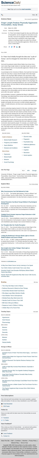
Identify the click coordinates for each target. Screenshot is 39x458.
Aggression (27, 147)
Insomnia (4, 329)
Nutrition (4, 339)
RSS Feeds (6, 406)
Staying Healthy (6, 342)
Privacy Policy (33, 440)
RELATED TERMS (25, 133)
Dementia (4, 332)
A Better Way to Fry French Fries (11, 307)
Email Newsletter (7, 403)
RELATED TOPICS (6, 133)
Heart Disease (6, 320)
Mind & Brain (5, 151)
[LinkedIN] (17, 47)
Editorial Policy (15, 442)
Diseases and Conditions (10, 148)
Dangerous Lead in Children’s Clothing (12, 305)
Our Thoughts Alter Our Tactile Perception (13, 225)
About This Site (5, 440)
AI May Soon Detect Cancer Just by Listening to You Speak (17, 265)
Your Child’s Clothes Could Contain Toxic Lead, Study (15, 268)
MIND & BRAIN (4, 324)
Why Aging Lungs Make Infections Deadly (13, 293)
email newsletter (26, 9)
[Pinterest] (14, 47)
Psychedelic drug (28, 142)
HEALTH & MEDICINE (5, 314)
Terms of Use (24, 442)
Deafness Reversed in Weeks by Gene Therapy (15, 288)
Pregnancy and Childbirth (11, 142)
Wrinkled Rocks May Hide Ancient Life (12, 298)
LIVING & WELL (4, 334)
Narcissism (26, 152)
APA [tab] (28, 170)
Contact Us (6, 436)
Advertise (24, 440)
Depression (7, 154)
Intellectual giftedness (29, 144)
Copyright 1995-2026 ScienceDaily (12, 445)
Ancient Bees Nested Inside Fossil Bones (13, 290)
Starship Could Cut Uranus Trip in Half (12, 300)
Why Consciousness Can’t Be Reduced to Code (14, 191)
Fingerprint (26, 139)
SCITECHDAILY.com (11, 261)
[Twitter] (12, 47)
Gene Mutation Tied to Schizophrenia (12, 295)
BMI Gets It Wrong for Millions (10, 302)
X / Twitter (6, 420)
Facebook (6, 417)
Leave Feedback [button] (7, 433)
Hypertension (5, 317)
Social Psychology (9, 162)
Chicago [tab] (34, 170)
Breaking (3, 282)
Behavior (6, 159)
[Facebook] (9, 47)
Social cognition (28, 155)
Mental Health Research (10, 140)
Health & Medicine (7, 137)
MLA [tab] (23, 170)
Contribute (18, 440)
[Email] (19, 47)
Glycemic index (28, 136)
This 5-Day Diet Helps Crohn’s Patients (12, 285)
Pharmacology (6, 322)
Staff (12, 440)
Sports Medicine (8, 145)
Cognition (26, 150)
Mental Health (8, 157)
